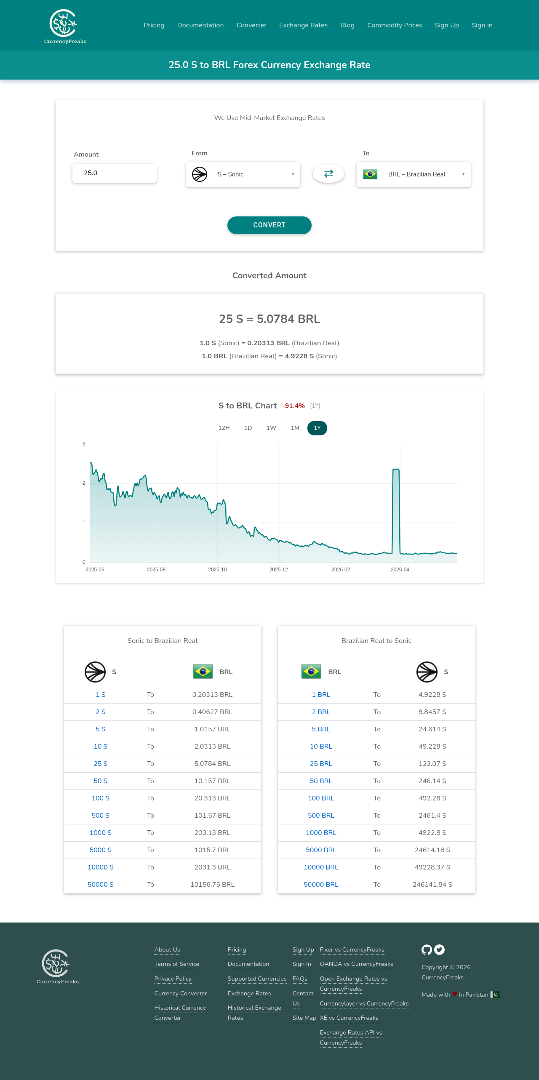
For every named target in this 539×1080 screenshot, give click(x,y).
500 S (100, 815)
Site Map (305, 1017)
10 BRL (321, 746)
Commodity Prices (394, 25)
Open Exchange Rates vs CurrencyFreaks (353, 983)
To (366, 153)
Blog (347, 25)
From (199, 153)
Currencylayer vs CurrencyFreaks (364, 1003)
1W (272, 428)
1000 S (101, 832)
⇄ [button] (329, 173)
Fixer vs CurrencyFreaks (352, 949)
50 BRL (321, 781)
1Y (317, 428)
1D (248, 428)
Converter (252, 25)
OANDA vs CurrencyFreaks (356, 964)
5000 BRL (321, 850)
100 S (100, 798)
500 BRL (321, 815)
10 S (100, 746)
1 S (101, 694)
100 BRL (321, 798)
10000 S (101, 867)
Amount (86, 154)
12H (224, 428)
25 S (100, 763)
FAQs (300, 978)
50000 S (101, 884)
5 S (101, 729)
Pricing (154, 25)
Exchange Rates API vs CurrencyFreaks (351, 1037)
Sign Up (447, 25)
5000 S (101, 850)
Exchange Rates (303, 25)
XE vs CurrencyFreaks (349, 1017)
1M (295, 428)
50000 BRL (321, 884)
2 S (101, 712)
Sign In (482, 25)
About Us (167, 949)
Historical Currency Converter (180, 1012)
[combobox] (243, 174)
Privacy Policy (173, 978)
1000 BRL (321, 832)
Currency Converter (180, 993)
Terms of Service (176, 964)
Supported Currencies (257, 978)
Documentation (200, 25)
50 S (100, 781)
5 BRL (321, 729)
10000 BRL (321, 867)
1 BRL (321, 694)
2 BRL (321, 712)
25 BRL (321, 763)
